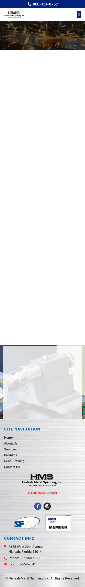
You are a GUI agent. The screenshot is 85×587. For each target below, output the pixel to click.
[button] (79, 14)
